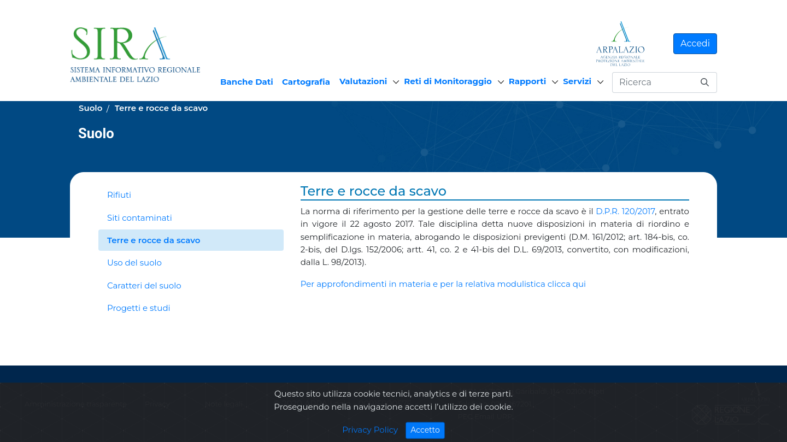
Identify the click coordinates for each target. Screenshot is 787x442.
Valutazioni (363, 81)
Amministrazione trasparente (76, 404)
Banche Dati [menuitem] (246, 81)
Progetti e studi (139, 308)
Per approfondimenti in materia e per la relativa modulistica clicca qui (443, 284)
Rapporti (527, 81)
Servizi (577, 81)
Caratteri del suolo (144, 285)
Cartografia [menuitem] (306, 81)
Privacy (157, 404)
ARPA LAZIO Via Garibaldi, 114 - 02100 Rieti (530, 391)
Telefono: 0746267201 (494, 404)
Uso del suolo (134, 262)
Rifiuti (119, 195)
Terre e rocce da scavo (153, 240)
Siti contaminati (139, 218)
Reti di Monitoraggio (448, 81)
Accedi (695, 43)
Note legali (224, 404)
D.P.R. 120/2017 (625, 211)
